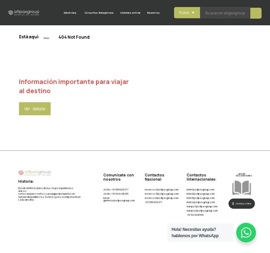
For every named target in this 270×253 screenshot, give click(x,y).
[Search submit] (256, 13)
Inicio (46, 38)
